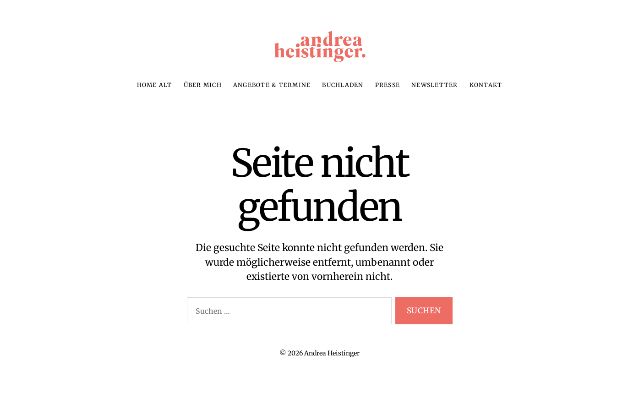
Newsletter (434, 94)
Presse (387, 94)
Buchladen (342, 94)
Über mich (203, 94)
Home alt (154, 94)
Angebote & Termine (272, 94)
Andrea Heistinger (332, 362)
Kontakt (486, 94)
